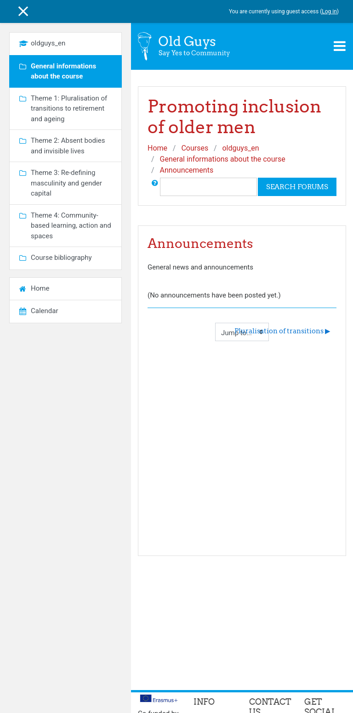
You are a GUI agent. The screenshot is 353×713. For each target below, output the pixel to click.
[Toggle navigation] (339, 46)
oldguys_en (240, 148)
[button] (155, 187)
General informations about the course (222, 159)
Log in (329, 11)
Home (157, 148)
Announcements (187, 170)
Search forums (297, 186)
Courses (194, 148)
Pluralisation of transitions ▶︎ (282, 330)
